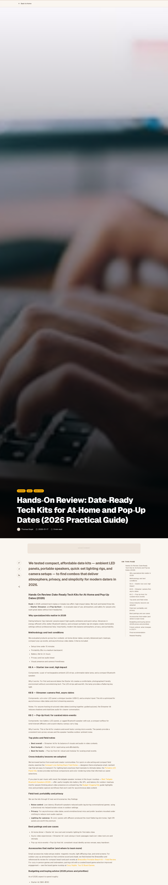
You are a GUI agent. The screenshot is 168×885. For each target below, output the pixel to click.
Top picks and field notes (139, 600)
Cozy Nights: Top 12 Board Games (80, 865)
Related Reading (135, 636)
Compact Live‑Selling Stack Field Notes (61, 765)
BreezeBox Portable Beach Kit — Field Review (97, 859)
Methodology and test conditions (137, 579)
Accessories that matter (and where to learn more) (140, 618)
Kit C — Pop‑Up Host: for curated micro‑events (138, 595)
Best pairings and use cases (140, 613)
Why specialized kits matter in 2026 (140, 574)
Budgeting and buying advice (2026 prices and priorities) (140, 623)
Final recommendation (137, 632)
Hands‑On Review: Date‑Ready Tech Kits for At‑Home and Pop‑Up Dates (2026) (138, 568)
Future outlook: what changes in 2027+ (140, 628)
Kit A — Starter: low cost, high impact (140, 585)
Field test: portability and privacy (138, 609)
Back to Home (24, 4)
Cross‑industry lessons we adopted (139, 604)
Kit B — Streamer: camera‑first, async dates (140, 590)
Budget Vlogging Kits (90, 785)
